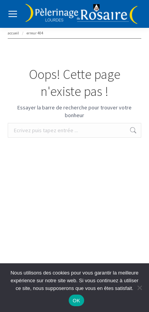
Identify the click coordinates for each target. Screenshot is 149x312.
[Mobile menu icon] (13, 14)
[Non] (139, 288)
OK (76, 300)
